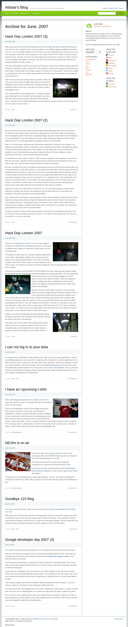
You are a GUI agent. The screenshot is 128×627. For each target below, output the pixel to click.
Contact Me (36, 13)
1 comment (73, 109)
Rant (13, 378)
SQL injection (59, 368)
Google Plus (111, 60)
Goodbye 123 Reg (19, 499)
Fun (87, 66)
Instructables (111, 65)
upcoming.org (15, 400)
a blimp (41, 262)
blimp (50, 47)
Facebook (110, 84)
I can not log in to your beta (26, 347)
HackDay (47, 426)
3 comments (72, 529)
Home (105, 8)
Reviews (88, 70)
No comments (72, 222)
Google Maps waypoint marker (58, 556)
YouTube (110, 73)
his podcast (48, 583)
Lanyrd (109, 68)
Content (110, 8)
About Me (14, 13)
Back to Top (119, 619)
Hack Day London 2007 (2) (26, 120)
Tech (13, 109)
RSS (116, 8)
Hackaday (110, 63)
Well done (89, 74)
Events (88, 63)
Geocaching (111, 86)
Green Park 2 (46, 619)
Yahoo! (35, 400)
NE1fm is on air (17, 443)
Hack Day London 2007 (23, 233)
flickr (48, 152)
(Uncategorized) (17, 432)
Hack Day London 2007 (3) (26, 36)
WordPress (36, 619)
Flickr (109, 57)
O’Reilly (51, 49)
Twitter (109, 71)
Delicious (110, 55)
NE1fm (52, 456)
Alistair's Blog (16, 7)
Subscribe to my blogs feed (108, 25)
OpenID (22, 373)
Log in (121, 8)
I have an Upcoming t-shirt (26, 389)
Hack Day (19, 243)
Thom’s (24, 262)
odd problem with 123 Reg (65, 509)
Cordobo (55, 619)
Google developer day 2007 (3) (29, 540)
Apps (87, 61)
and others (39, 416)
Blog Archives (25, 13)
